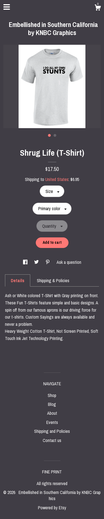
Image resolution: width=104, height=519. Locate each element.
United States (57, 179)
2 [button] (55, 135)
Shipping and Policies (52, 431)
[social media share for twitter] (37, 262)
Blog (52, 404)
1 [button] (49, 135)
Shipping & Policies (53, 280)
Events (52, 422)
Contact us (52, 440)
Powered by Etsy (52, 508)
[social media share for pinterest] (48, 262)
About (52, 413)
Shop (52, 395)
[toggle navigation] (6, 7)
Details (17, 280)
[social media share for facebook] (26, 262)
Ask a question (69, 262)
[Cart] (98, 8)
